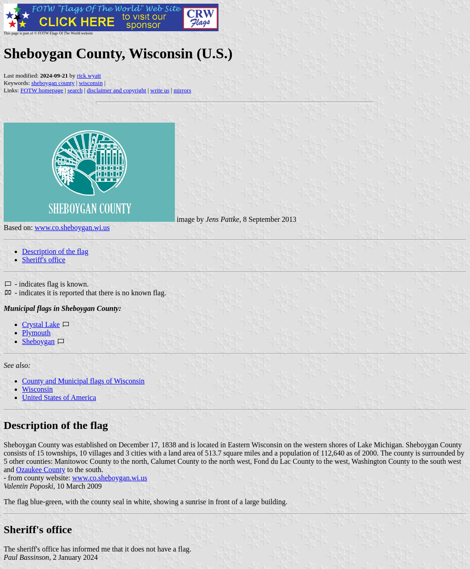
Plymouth (36, 333)
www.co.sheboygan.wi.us (72, 227)
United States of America (59, 397)
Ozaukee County (40, 469)
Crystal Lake (41, 324)
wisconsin (91, 82)
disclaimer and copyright (116, 90)
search (75, 90)
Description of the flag (55, 251)
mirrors (182, 90)
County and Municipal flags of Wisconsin (83, 381)
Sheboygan (38, 341)
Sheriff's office (43, 260)
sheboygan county (52, 82)
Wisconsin (37, 389)
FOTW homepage (41, 90)
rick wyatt (89, 75)
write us (160, 90)
